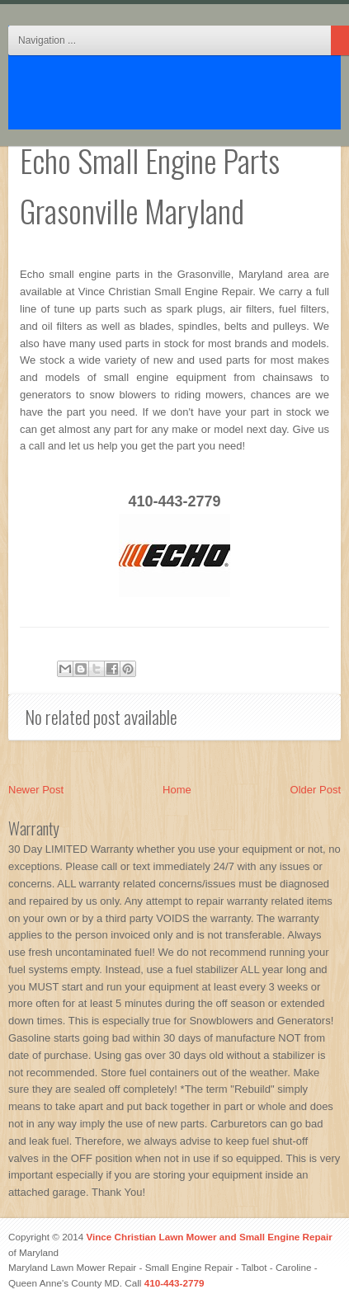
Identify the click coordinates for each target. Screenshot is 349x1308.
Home (177, 789)
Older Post (315, 789)
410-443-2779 (174, 1282)
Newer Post (36, 789)
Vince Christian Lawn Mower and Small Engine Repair (209, 1236)
